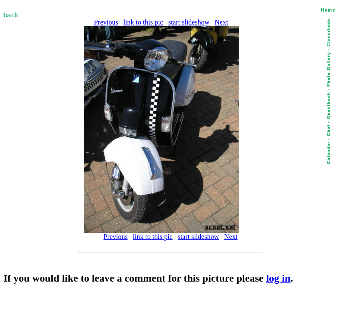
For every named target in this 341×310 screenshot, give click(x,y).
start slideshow (189, 22)
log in (278, 278)
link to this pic (143, 22)
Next (221, 22)
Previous (106, 22)
